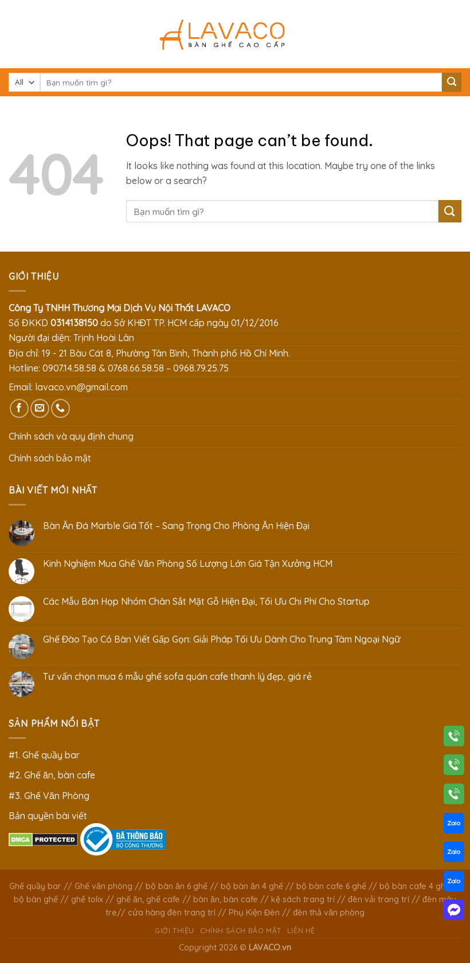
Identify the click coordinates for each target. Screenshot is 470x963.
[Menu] (15, 34)
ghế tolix (87, 899)
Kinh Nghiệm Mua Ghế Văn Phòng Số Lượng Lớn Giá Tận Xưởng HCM (187, 563)
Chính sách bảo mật (50, 458)
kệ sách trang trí (303, 899)
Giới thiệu (174, 930)
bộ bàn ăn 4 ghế (252, 886)
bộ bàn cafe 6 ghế (331, 886)
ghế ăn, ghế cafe (148, 899)
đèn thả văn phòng (329, 912)
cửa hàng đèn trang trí (172, 912)
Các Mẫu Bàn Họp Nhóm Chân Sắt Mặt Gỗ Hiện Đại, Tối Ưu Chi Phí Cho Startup (206, 601)
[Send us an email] (39, 408)
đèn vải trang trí (378, 899)
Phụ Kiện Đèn (254, 912)
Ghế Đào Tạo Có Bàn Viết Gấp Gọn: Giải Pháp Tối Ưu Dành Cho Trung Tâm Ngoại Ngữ (222, 639)
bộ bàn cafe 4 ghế (414, 886)
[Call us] (60, 408)
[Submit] (451, 82)
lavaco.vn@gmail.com (81, 387)
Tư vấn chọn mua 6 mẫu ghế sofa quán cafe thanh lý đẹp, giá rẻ (177, 676)
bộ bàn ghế (36, 899)
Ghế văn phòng (103, 886)
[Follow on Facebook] (19, 408)
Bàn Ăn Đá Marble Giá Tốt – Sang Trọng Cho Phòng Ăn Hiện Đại (176, 525)
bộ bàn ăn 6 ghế (176, 886)
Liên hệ (301, 930)
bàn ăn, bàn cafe (225, 899)
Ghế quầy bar (35, 886)
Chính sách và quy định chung (71, 436)
